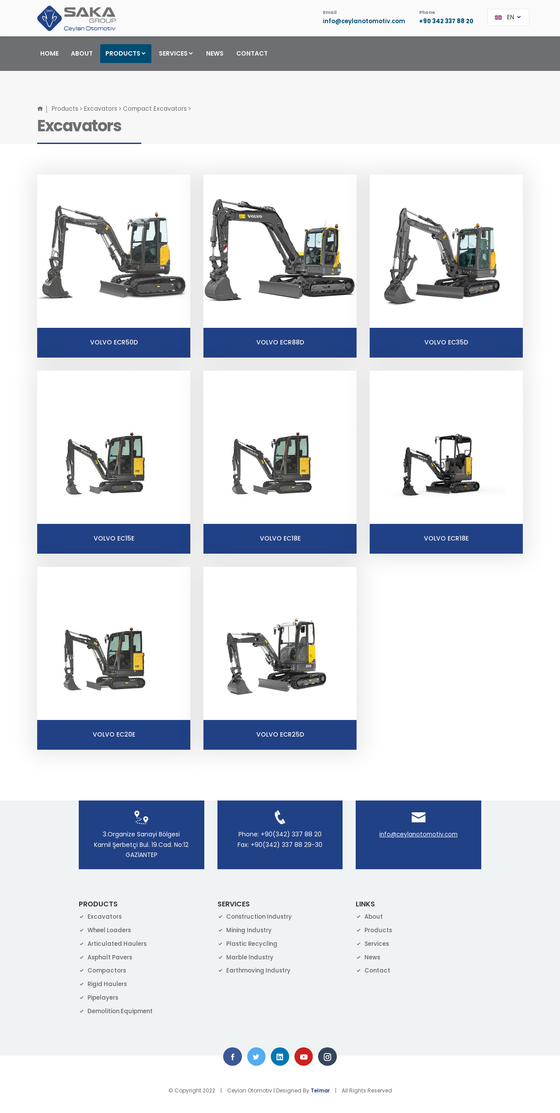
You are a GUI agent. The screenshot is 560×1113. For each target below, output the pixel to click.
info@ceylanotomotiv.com (358, 22)
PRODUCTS (126, 53)
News (369, 955)
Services (373, 941)
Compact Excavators (156, 107)
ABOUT (82, 53)
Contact (374, 969)
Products (65, 107)
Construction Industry (257, 915)
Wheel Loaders (107, 928)
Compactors (104, 969)
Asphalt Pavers (107, 955)
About (370, 915)
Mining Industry (246, 928)
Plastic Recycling (248, 941)
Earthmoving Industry (256, 969)
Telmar (320, 1090)
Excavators (101, 107)
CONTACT (252, 53)
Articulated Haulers (114, 941)
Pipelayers (100, 996)
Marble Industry (247, 955)
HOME (49, 53)
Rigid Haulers (104, 982)
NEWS (215, 53)
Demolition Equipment (118, 1009)
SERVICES (176, 53)
